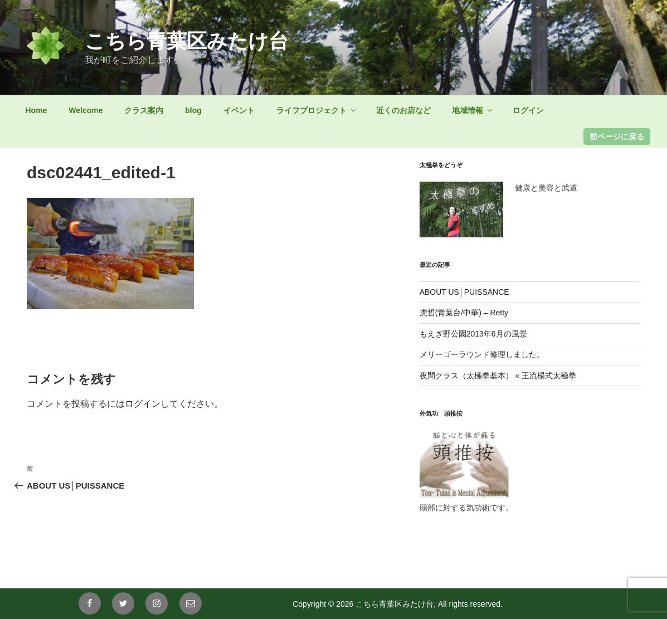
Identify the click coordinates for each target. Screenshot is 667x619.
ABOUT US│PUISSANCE (464, 291)
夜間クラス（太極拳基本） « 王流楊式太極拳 (498, 375)
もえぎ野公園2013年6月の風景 (473, 333)
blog (193, 110)
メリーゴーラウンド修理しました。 (482, 354)
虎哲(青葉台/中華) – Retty (464, 312)
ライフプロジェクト (316, 110)
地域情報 (473, 110)
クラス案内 (143, 110)
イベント (239, 110)
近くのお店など (403, 110)
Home (36, 110)
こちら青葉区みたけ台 (187, 41)
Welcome (86, 110)
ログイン (528, 110)
